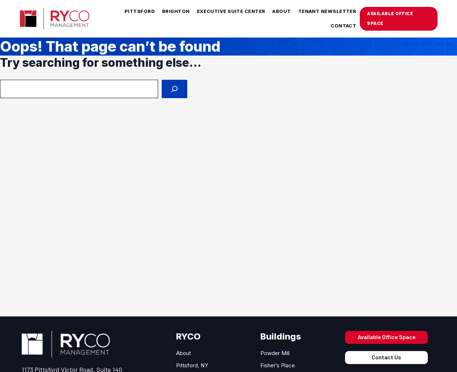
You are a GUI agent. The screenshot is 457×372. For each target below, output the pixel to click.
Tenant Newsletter (327, 11)
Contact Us (386, 357)
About (281, 11)
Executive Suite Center (231, 11)
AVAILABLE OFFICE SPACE (390, 18)
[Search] (174, 89)
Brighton (176, 11)
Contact (343, 26)
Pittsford (140, 11)
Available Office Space (387, 336)
